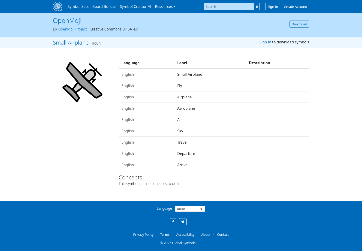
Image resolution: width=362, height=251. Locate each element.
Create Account (295, 6)
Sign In (272, 6)
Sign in (265, 42)
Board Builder (104, 6)
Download (299, 24)
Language (164, 208)
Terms (164, 234)
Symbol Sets (78, 6)
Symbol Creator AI (135, 6)
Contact (223, 234)
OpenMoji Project (72, 29)
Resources (164, 6)
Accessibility (185, 234)
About (206, 234)
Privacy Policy (143, 234)
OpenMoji (67, 20)
